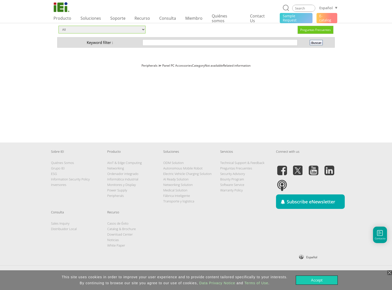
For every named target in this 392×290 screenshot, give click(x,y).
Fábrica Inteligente (176, 195)
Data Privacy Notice (217, 283)
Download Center (120, 234)
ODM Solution (173, 162)
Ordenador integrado (122, 173)
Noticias (113, 240)
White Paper (116, 245)
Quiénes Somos (62, 162)
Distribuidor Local (64, 229)
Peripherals (115, 195)
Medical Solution (175, 190)
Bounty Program (232, 179)
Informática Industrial (122, 179)
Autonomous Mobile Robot (182, 168)
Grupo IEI (58, 168)
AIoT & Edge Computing (124, 162)
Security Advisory (232, 173)
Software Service (232, 184)
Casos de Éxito (117, 223)
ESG (54, 173)
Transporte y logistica (178, 201)
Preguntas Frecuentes (315, 30)
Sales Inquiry (60, 223)
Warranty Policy (231, 190)
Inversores (58, 184)
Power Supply (117, 190)
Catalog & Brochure (121, 229)
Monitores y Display (121, 184)
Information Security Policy (70, 179)
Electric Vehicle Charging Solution (187, 173)
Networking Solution (178, 184)
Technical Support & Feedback (242, 162)
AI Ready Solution (175, 179)
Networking (115, 168)
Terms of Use (256, 283)
